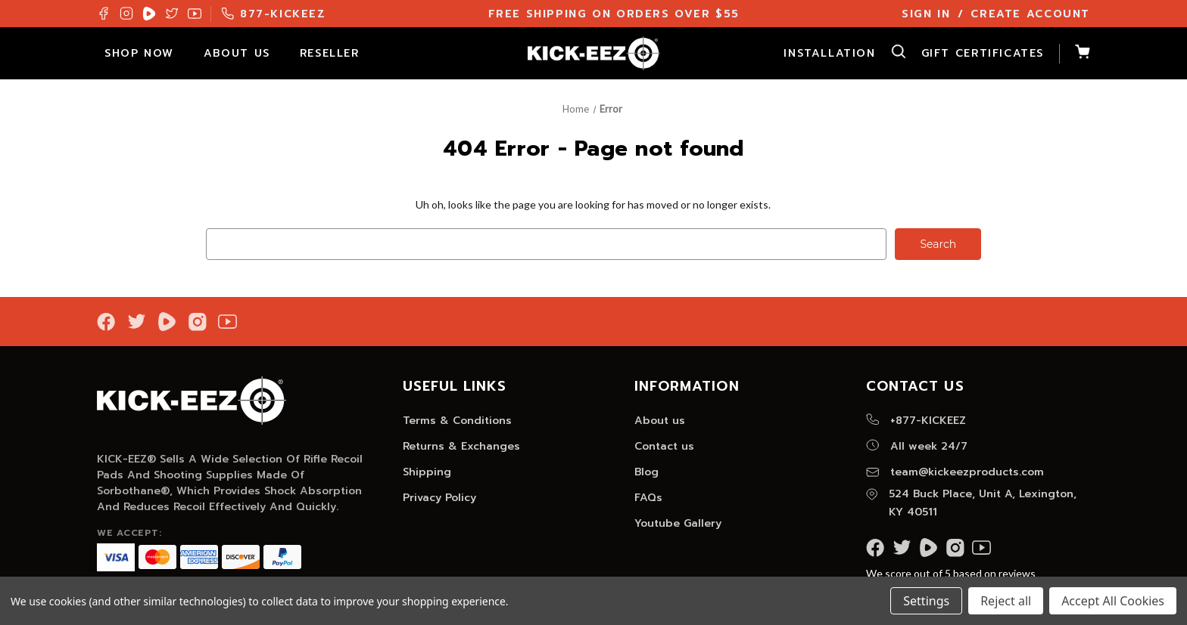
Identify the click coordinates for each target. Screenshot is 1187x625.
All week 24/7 (916, 446)
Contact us (664, 446)
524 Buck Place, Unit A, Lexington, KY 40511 (971, 503)
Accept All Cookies (1112, 601)
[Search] (891, 53)
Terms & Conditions (457, 421)
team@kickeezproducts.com (955, 472)
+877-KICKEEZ (916, 421)
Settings (926, 601)
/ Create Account (1024, 14)
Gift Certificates (982, 53)
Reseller (337, 53)
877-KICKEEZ (273, 14)
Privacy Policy (439, 498)
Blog (646, 472)
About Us (244, 53)
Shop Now (146, 53)
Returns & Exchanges (461, 446)
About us (659, 421)
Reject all (1005, 601)
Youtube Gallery (677, 523)
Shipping (427, 472)
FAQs (648, 498)
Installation (829, 53)
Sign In (926, 14)
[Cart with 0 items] (1074, 53)
